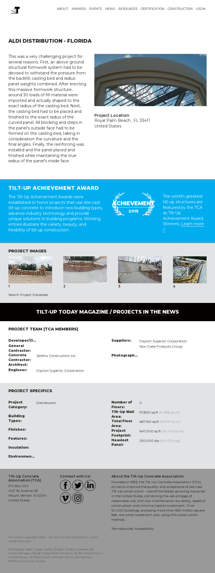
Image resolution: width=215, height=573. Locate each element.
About (62, 9)
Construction (180, 9)
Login (200, 9)
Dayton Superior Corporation (60, 370)
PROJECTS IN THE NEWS (146, 312)
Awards (79, 9)
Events (95, 9)
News (110, 9)
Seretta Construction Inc (56, 355)
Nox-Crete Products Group (161, 346)
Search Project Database (28, 295)
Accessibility (144, 528)
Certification (152, 9)
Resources (127, 9)
